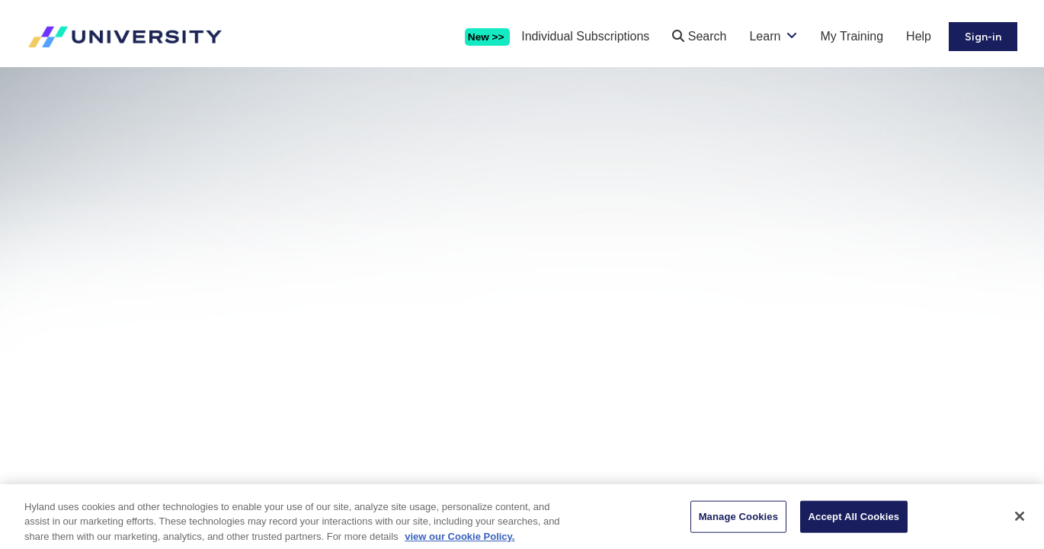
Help (918, 36)
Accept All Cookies (854, 522)
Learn (764, 36)
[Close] (1019, 521)
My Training (851, 36)
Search (699, 36)
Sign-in (983, 36)
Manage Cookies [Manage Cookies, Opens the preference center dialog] (738, 522)
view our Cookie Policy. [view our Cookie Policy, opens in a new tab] (459, 541)
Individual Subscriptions (585, 36)
